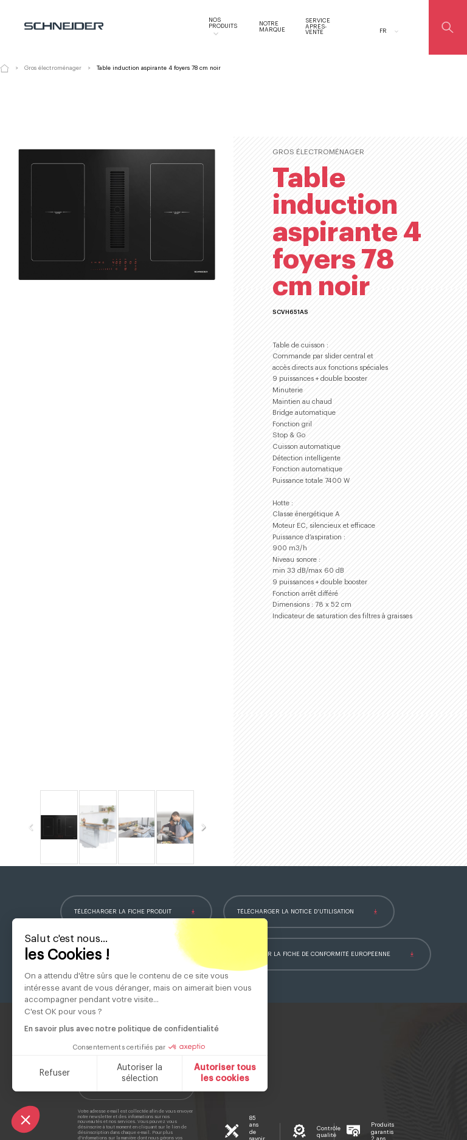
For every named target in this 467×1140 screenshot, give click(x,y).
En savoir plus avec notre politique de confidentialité (121, 1028)
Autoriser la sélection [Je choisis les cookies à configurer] (139, 1073)
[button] (25, 1119)
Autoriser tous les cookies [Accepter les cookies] (225, 1073)
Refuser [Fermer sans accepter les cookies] (55, 1073)
